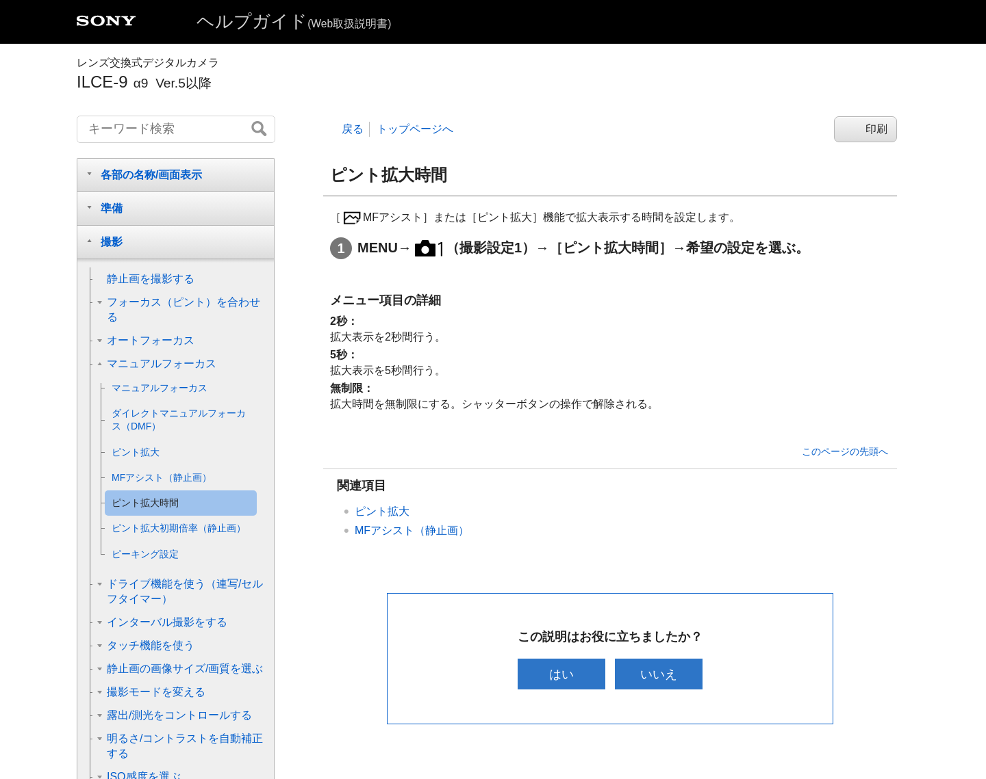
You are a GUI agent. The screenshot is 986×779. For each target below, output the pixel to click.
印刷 (876, 129)
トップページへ (415, 129)
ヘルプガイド (294, 21)
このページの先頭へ (845, 451)
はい (560, 674)
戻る (353, 129)
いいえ (659, 674)
